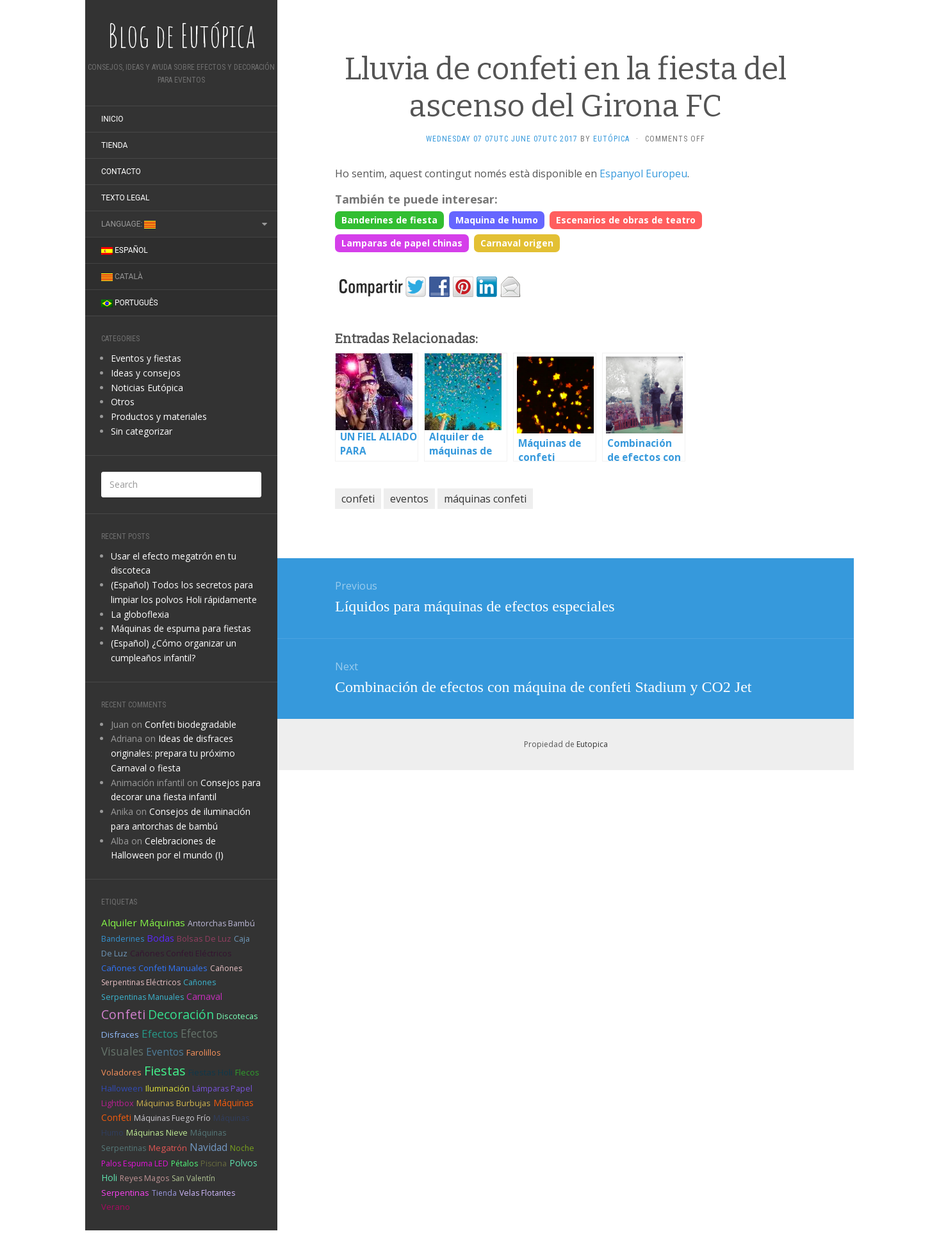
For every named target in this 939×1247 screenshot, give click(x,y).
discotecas (237, 1016)
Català (122, 276)
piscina (213, 1163)
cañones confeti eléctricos (180, 953)
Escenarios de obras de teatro (626, 220)
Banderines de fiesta (389, 220)
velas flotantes (207, 1192)
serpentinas (125, 1192)
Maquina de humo (496, 220)
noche (242, 1148)
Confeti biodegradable (190, 724)
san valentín (193, 1178)
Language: (128, 224)
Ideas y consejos (146, 373)
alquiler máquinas (143, 922)
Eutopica (592, 744)
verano (115, 1206)
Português (129, 302)
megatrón (168, 1148)
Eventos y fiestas (146, 358)
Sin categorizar (141, 431)
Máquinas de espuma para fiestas (181, 628)
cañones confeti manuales (154, 968)
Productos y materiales (159, 416)
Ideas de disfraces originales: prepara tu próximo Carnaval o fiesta (173, 753)
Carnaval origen (516, 243)
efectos (160, 1033)
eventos (165, 1052)
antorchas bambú (221, 923)
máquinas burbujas (173, 1103)
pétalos (184, 1163)
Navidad (208, 1147)
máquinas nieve (157, 1132)
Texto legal (125, 197)
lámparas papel (222, 1088)
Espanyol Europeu (643, 173)
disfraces (120, 1034)
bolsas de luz (204, 938)
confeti (123, 1014)
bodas (160, 937)
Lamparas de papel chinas (401, 243)
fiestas (165, 1070)
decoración (181, 1014)
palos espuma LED (134, 1163)
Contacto (121, 171)
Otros (123, 402)
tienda (164, 1192)
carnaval (204, 996)
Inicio (112, 119)
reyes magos (144, 1178)
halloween (122, 1088)
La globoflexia (140, 614)
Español (124, 250)
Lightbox (117, 1103)
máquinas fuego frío (172, 1118)
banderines (122, 938)
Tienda (114, 145)
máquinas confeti (485, 499)
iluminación (167, 1088)
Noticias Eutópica (147, 388)
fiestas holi (210, 1072)
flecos (247, 1072)
